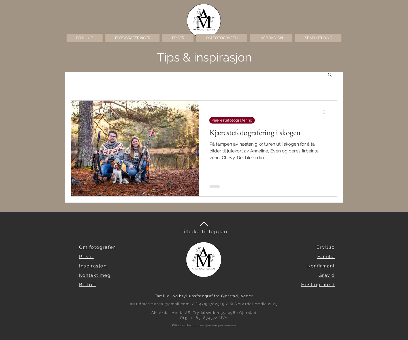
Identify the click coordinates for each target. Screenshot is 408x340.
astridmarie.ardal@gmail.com (160, 304)
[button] (132, 38)
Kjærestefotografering (232, 120)
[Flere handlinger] (325, 112)
